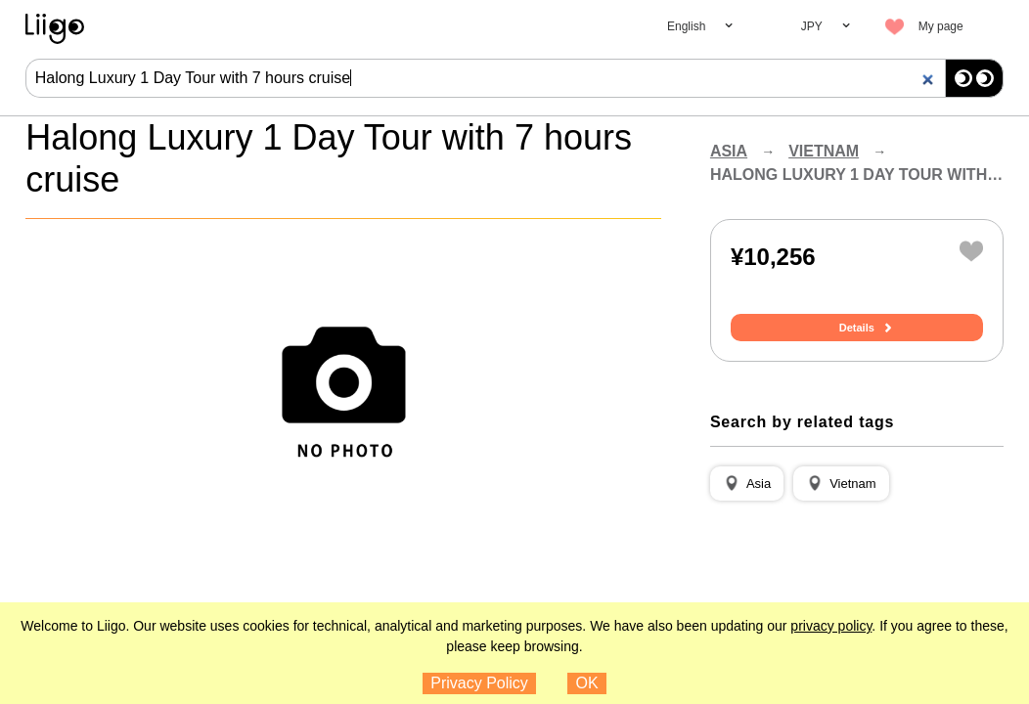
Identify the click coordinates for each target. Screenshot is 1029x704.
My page (940, 26)
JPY (812, 26)
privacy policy (831, 626)
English (686, 26)
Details (856, 327)
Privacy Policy (479, 683)
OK (587, 683)
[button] (746, 484)
